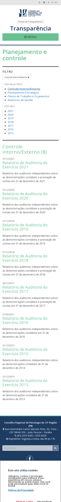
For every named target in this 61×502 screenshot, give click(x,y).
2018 (11, 122)
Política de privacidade (14, 472)
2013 (11, 133)
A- (49, 2)
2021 (11, 111)
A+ (55, 2)
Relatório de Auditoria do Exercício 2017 (24, 289)
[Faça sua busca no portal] (27, 448)
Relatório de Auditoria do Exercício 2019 (24, 227)
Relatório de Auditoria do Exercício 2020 (24, 196)
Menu (30, 37)
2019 (11, 118)
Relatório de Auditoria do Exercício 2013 (24, 382)
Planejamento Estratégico (23, 92)
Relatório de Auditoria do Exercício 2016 (24, 320)
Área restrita (10, 470)
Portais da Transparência (30, 21)
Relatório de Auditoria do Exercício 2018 (24, 258)
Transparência (30, 28)
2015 (11, 129)
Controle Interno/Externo (16, 77)
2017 (11, 125)
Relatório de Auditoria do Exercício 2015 (24, 351)
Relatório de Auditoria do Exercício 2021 (24, 164)
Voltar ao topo (51, 470)
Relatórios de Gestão (20, 100)
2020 (11, 114)
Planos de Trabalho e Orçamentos (28, 96)
